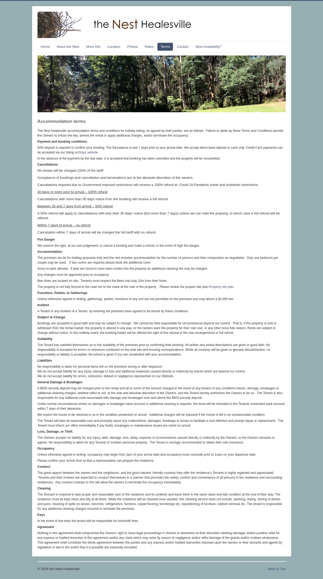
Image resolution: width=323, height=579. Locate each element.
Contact (183, 47)
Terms (165, 47)
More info (93, 47)
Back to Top (277, 569)
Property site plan (221, 287)
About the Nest (68, 47)
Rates (149, 47)
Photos (132, 47)
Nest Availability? (208, 47)
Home (45, 47)
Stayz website (88, 152)
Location (113, 47)
